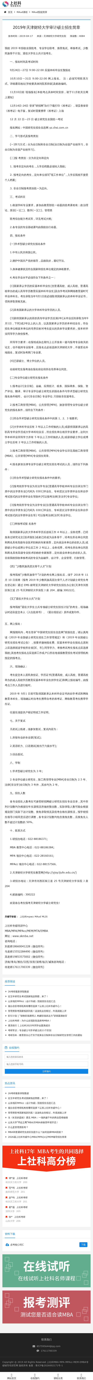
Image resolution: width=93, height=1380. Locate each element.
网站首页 (11, 1378)
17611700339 (49, 1350)
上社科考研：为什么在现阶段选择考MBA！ (28, 1020)
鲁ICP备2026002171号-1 (49, 1365)
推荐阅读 (10, 981)
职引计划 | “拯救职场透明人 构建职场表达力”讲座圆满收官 (36, 1015)
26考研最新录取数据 (17, 991)
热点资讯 (10, 1083)
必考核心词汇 (17, 1244)
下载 (83, 1244)
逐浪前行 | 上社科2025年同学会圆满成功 (28, 1025)
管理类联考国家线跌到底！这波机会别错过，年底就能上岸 (36, 1010)
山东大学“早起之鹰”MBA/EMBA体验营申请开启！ (32, 1122)
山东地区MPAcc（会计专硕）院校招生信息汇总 (30, 1001)
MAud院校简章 (39, 12)
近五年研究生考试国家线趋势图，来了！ (27, 996)
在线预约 (12, 1047)
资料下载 (10, 1233)
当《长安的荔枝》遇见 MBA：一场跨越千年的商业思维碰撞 (37, 1117)
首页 (10, 12)
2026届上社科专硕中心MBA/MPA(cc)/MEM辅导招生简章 (36, 1136)
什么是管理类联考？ (17, 1127)
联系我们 (46, 1339)
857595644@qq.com (48, 1346)
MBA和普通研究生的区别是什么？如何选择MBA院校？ (34, 1132)
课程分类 (58, 1378)
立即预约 (46, 1071)
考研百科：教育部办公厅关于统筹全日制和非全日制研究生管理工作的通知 (44, 1035)
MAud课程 (22, 12)
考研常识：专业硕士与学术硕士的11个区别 (28, 1030)
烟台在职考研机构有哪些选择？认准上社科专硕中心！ (34, 1006)
